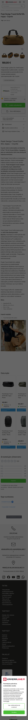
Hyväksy (14, 712)
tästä (7, 701)
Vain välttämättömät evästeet (14, 706)
